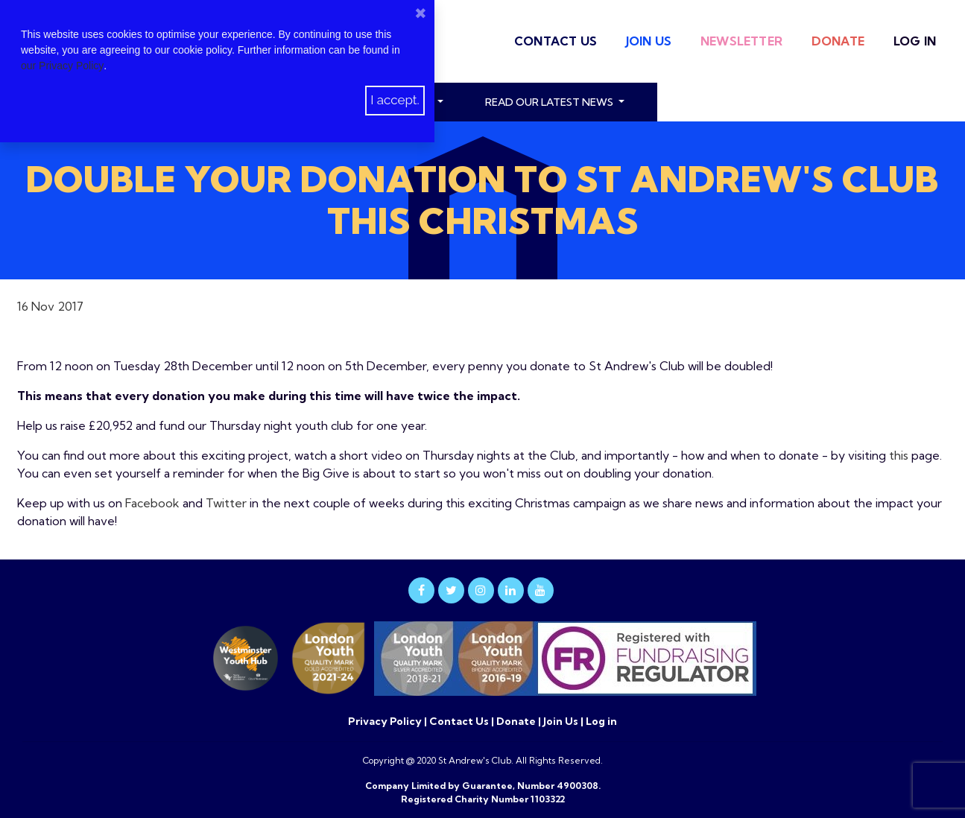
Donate (837, 41)
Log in (914, 41)
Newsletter (741, 41)
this (898, 455)
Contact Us (555, 41)
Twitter (226, 502)
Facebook (152, 502)
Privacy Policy (386, 721)
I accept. (395, 99)
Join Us (648, 41)
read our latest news (550, 102)
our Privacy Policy (62, 66)
